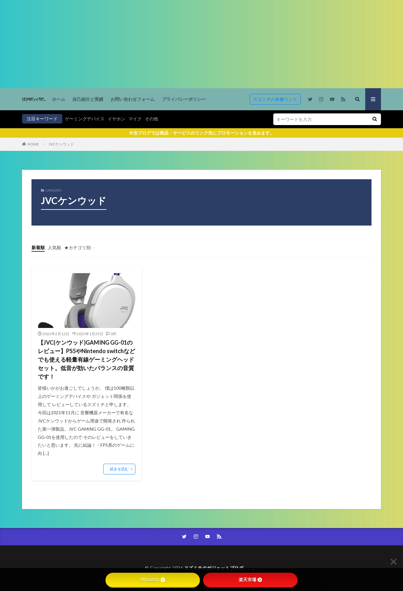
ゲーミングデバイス (85, 118)
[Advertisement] (189, 44)
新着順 (38, 247)
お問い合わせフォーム (133, 99)
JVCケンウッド (61, 144)
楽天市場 (250, 579)
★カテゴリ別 (77, 247)
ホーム (58, 99)
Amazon (153, 579)
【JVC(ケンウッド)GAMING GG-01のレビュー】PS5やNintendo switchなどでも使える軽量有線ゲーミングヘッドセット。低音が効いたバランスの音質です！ (86, 359)
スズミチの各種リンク (275, 99)
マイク (135, 118)
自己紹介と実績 (87, 99)
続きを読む (119, 469)
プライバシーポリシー (184, 99)
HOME (33, 144)
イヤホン (116, 118)
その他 (151, 118)
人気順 (54, 247)
